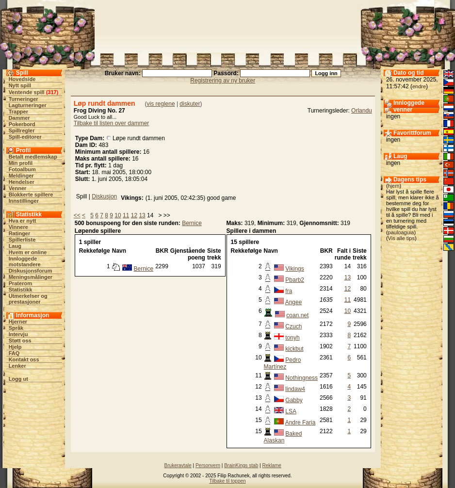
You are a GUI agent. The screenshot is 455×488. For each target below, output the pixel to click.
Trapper (18, 111)
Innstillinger (24, 201)
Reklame (271, 465)
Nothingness (301, 377)
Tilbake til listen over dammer (111, 123)
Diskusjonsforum (30, 271)
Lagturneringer (28, 105)
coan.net (297, 315)
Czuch (293, 326)
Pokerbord (22, 124)
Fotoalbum (22, 169)
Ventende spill (27, 92)
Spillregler (22, 130)
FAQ (14, 353)
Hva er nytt (22, 221)
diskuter (189, 103)
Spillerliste (22, 240)
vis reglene (161, 103)
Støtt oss (20, 340)
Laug (15, 246)
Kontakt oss (24, 359)
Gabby (293, 400)
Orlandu (361, 110)
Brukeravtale (178, 465)
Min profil (21, 163)
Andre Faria (300, 422)
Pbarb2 (294, 280)
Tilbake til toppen (227, 481)
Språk (16, 328)
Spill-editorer (25, 137)
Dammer (19, 118)
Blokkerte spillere (31, 194)
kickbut (294, 348)
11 (126, 215)
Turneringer (23, 99)
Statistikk (20, 290)
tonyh (292, 337)
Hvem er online (28, 252)
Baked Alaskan (283, 437)
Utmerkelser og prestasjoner (28, 299)
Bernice (192, 223)
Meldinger (21, 176)
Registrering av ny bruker (222, 80)
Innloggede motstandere (25, 261)
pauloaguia (401, 232)
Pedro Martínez (282, 363)
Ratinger (20, 233)
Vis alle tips (401, 238)
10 (117, 215)
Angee (293, 302)
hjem (394, 186)
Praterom (20, 283)
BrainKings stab (241, 465)
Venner (18, 188)
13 (142, 215)
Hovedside (22, 79)
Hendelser (21, 182)
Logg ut (18, 379)
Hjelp (15, 347)
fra (288, 291)
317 (52, 92)
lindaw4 (295, 389)
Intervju (18, 334)
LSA (290, 411)
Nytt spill (20, 85)
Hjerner (18, 322)
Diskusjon (104, 196)
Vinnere (18, 227)
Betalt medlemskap (33, 157)
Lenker (17, 366)
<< (77, 215)
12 (134, 215)
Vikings (294, 268)
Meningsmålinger (30, 277)
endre (419, 86)
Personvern (207, 465)
